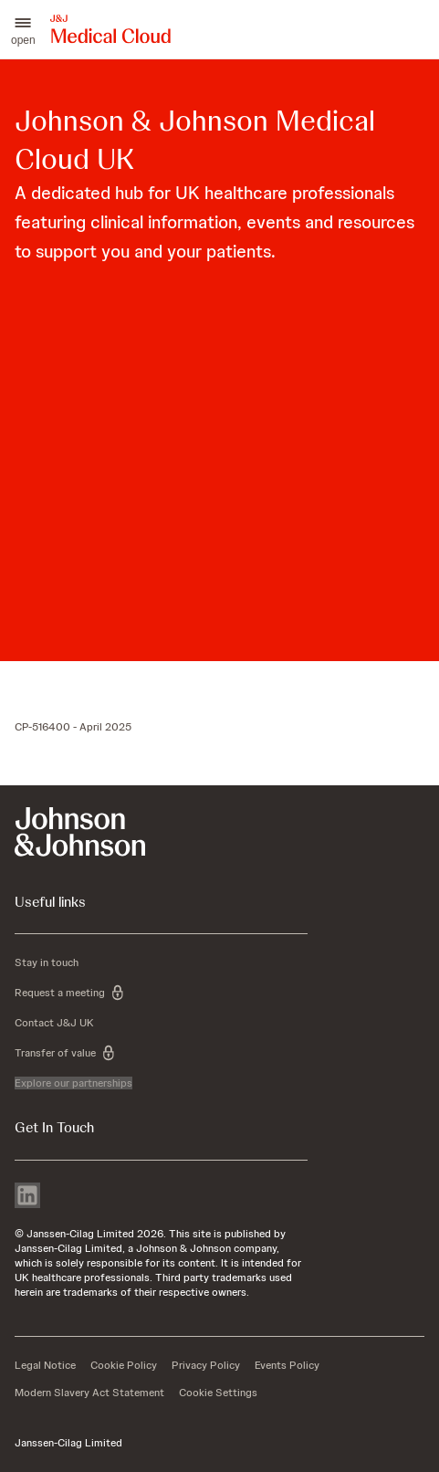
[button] (23, 29)
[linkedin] (27, 1197)
